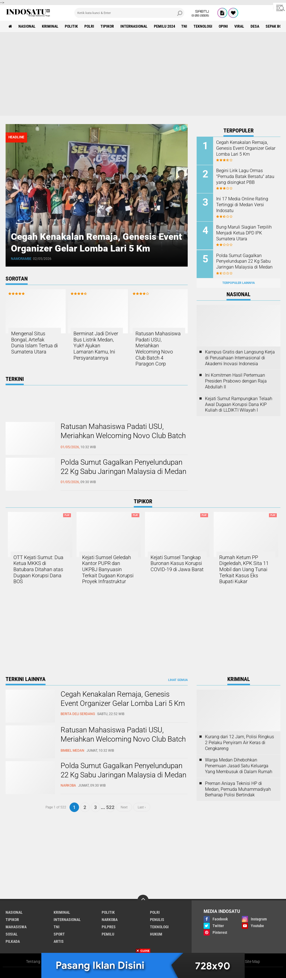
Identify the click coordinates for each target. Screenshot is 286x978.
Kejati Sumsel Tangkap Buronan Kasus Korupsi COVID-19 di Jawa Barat (177, 563)
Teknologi (203, 26)
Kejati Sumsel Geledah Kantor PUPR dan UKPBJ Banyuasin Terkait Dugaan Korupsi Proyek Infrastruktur (108, 569)
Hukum (156, 934)
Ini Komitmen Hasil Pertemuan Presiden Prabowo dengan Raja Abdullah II (236, 381)
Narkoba (110, 919)
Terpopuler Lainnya (238, 282)
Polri (89, 26)
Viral (239, 26)
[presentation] (176, 128)
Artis (59, 941)
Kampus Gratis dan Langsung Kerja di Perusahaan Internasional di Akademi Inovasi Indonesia (240, 357)
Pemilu (108, 934)
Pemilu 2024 (164, 26)
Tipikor (107, 26)
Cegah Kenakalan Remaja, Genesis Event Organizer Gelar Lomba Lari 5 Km (95, 242)
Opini (223, 26)
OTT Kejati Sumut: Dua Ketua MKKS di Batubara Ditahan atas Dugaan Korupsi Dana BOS (38, 569)
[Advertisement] (143, 74)
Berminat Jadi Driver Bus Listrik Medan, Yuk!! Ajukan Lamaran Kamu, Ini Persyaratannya (95, 345)
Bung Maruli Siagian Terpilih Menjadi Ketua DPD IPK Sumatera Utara (244, 232)
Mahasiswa (16, 927)
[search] (129, 13)
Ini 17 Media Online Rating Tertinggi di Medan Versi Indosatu (242, 204)
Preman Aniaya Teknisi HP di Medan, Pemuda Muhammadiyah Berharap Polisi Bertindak (238, 789)
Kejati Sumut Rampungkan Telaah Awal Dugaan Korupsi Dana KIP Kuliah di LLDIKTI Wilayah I (238, 404)
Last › (142, 807)
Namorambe (21, 259)
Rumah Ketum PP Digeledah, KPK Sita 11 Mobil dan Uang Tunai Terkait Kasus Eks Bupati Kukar (244, 569)
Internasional (133, 26)
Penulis (157, 919)
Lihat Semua (178, 680)
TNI (184, 26)
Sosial (12, 934)
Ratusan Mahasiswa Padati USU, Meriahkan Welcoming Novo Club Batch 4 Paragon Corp (158, 349)
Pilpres (109, 927)
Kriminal (50, 26)
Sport (59, 934)
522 (110, 807)
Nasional (26, 26)
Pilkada (13, 941)
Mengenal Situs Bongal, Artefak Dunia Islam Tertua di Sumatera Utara (34, 343)
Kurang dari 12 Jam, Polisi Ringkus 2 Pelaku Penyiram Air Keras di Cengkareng (239, 742)
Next (124, 807)
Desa (255, 26)
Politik (71, 26)
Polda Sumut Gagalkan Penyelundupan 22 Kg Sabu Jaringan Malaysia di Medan (123, 467)
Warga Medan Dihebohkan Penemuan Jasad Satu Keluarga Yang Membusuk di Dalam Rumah (238, 765)
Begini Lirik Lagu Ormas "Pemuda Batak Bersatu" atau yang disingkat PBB (245, 176)
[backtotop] (143, 900)
